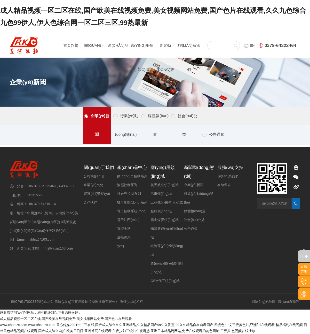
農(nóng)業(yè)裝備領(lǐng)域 (167, 267)
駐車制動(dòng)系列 (132, 202)
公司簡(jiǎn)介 (94, 176)
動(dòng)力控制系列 (132, 176)
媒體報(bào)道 (158, 125)
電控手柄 (124, 228)
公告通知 (216, 134)
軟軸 (120, 246)
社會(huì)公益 (187, 125)
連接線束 (124, 237)
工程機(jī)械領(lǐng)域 (167, 202)
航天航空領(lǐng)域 (165, 185)
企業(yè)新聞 (100, 125)
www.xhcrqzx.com (13, 325)
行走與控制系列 (129, 194)
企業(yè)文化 (93, 185)
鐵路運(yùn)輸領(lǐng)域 (167, 250)
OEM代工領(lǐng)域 (165, 281)
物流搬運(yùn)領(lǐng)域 (167, 233)
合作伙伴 (90, 202)
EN (249, 45)
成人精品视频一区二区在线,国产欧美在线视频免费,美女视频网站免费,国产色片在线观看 (66, 319)
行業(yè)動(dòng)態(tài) (126, 125)
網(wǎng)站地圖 (264, 302)
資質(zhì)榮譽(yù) (97, 194)
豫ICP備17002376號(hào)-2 (32, 302)
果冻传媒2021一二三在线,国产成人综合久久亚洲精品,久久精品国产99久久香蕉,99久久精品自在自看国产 (134, 325)
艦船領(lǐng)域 (161, 211)
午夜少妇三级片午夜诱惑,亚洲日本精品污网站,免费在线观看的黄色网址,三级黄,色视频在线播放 (183, 331)
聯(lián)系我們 (227, 176)
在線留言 (224, 185)
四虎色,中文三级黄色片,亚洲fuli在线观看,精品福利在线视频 (258, 325)
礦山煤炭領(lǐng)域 (165, 220)
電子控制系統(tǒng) (131, 211)
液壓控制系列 (127, 185)
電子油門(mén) (128, 220)
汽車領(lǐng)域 (161, 194)
